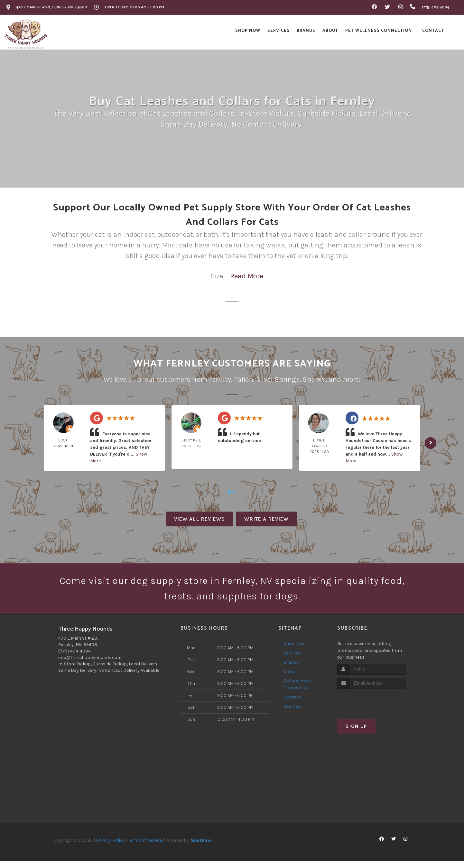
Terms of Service (145, 840)
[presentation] (371, 701)
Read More (246, 276)
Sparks (314, 379)
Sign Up (356, 726)
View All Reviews (199, 519)
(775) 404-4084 (74, 651)
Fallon (243, 379)
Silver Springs (278, 379)
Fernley (220, 379)
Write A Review (266, 519)
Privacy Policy (110, 840)
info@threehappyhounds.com (89, 657)
